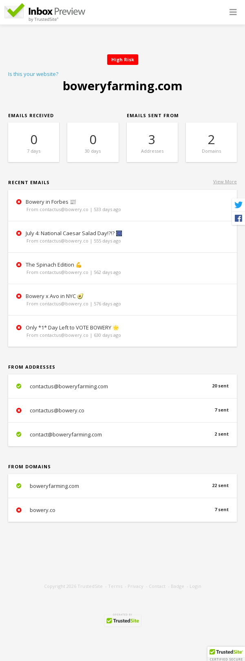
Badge (177, 586)
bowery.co (122, 510)
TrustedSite (90, 586)
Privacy (135, 586)
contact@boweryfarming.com (122, 434)
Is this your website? (33, 74)
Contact (157, 586)
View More (225, 181)
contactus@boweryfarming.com (122, 386)
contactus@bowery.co (122, 410)
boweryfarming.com (122, 486)
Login (195, 586)
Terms (115, 586)
